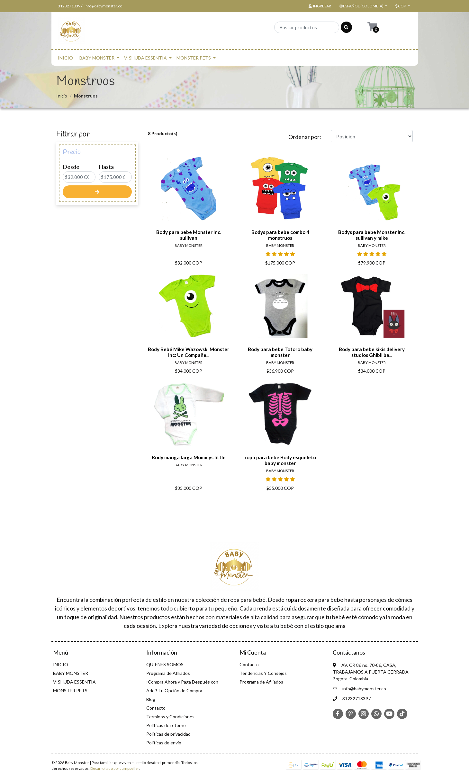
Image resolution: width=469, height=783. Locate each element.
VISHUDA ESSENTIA (145, 58)
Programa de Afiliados (168, 673)
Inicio (61, 95)
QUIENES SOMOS (165, 664)
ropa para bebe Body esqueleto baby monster (280, 460)
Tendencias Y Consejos (263, 673)
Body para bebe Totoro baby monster (280, 352)
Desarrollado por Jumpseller (114, 768)
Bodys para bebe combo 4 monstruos (280, 235)
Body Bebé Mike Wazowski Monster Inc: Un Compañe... (188, 352)
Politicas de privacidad (168, 734)
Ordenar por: (304, 136)
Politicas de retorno (166, 725)
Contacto (156, 708)
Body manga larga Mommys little (189, 457)
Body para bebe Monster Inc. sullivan (188, 235)
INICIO (65, 58)
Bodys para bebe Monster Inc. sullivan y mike (371, 235)
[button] (363, 6)
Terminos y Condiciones (170, 716)
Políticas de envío (163, 742)
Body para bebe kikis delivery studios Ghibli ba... (372, 352)
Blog (150, 699)
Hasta (106, 166)
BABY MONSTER (96, 58)
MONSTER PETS (193, 58)
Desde (71, 166)
